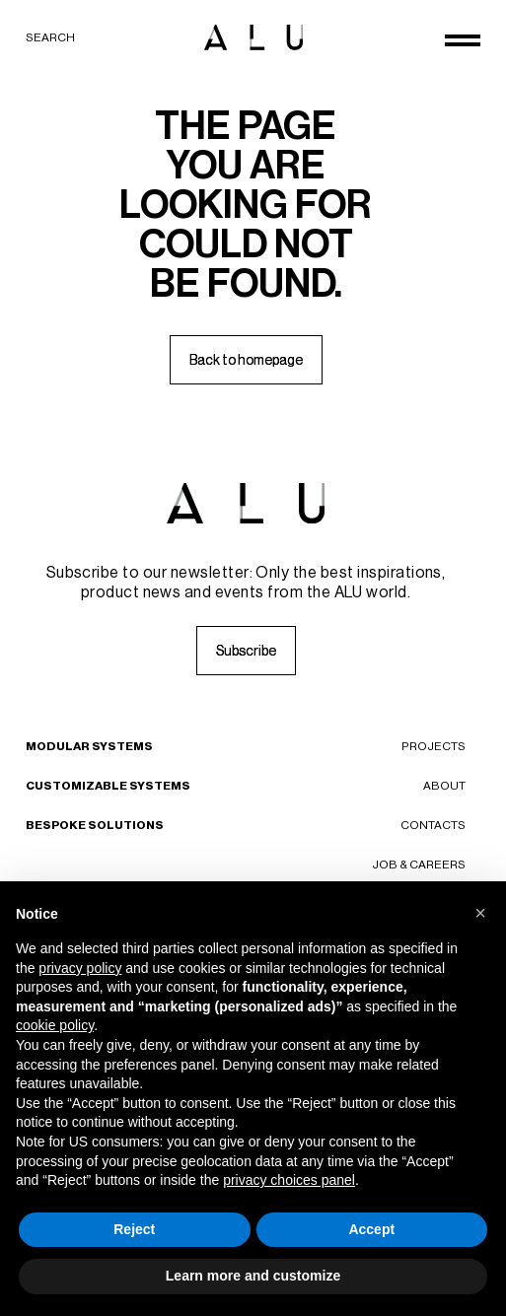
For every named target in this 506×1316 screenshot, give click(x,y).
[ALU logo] (253, 37)
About (444, 786)
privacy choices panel (289, 1180)
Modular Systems (89, 746)
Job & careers (419, 864)
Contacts (433, 825)
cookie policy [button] (55, 1025)
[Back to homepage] (246, 359)
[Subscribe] (246, 650)
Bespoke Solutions (95, 825)
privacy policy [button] (79, 968)
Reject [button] (134, 1229)
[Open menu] (462, 40)
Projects (433, 746)
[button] (480, 913)
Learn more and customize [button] (253, 1275)
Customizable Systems (108, 786)
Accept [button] (371, 1229)
